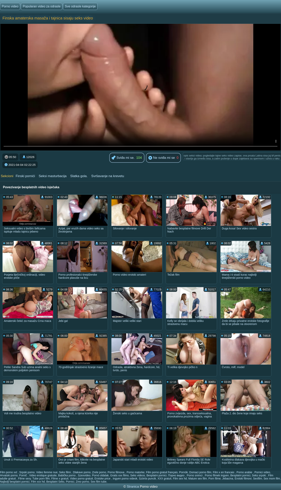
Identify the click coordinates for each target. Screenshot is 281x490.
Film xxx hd (38, 481)
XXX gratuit (164, 478)
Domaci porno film (200, 472)
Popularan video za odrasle (41, 6)
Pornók (183, 472)
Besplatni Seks (55, 481)
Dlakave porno (82, 472)
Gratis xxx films (119, 475)
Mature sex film (197, 478)
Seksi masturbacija (53, 176)
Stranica (133, 486)
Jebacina (227, 478)
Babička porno (67, 475)
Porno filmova (116, 472)
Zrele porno (99, 472)
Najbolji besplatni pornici (14, 481)
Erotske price (102, 478)
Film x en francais (224, 472)
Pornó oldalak (100, 475)
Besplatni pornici (157, 475)
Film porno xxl (9, 472)
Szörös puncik (147, 478)
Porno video (10, 6)
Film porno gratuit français (162, 472)
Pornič (23, 475)
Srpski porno (27, 472)
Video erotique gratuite (43, 475)
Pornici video (262, 472)
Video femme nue (46, 472)
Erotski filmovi (243, 478)
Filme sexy (24, 478)
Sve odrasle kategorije (80, 6)
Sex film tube (99, 481)
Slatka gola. (79, 176)
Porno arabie (245, 472)
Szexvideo (84, 475)
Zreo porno (82, 481)
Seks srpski (259, 475)
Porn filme (214, 478)
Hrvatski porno (9, 475)
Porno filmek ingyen (217, 475)
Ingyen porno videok (125, 478)
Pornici (70, 481)
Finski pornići (25, 176)
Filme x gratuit (59, 478)
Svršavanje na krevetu (107, 176)
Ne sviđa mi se (161, 158)
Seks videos (137, 475)
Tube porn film (41, 478)
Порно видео (176, 475)
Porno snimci (195, 475)
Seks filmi (65, 472)
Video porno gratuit (81, 478)
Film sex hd (180, 478)
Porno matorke (136, 472)
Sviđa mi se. (123, 158)
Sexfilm (257, 478)
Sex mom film (271, 478)
